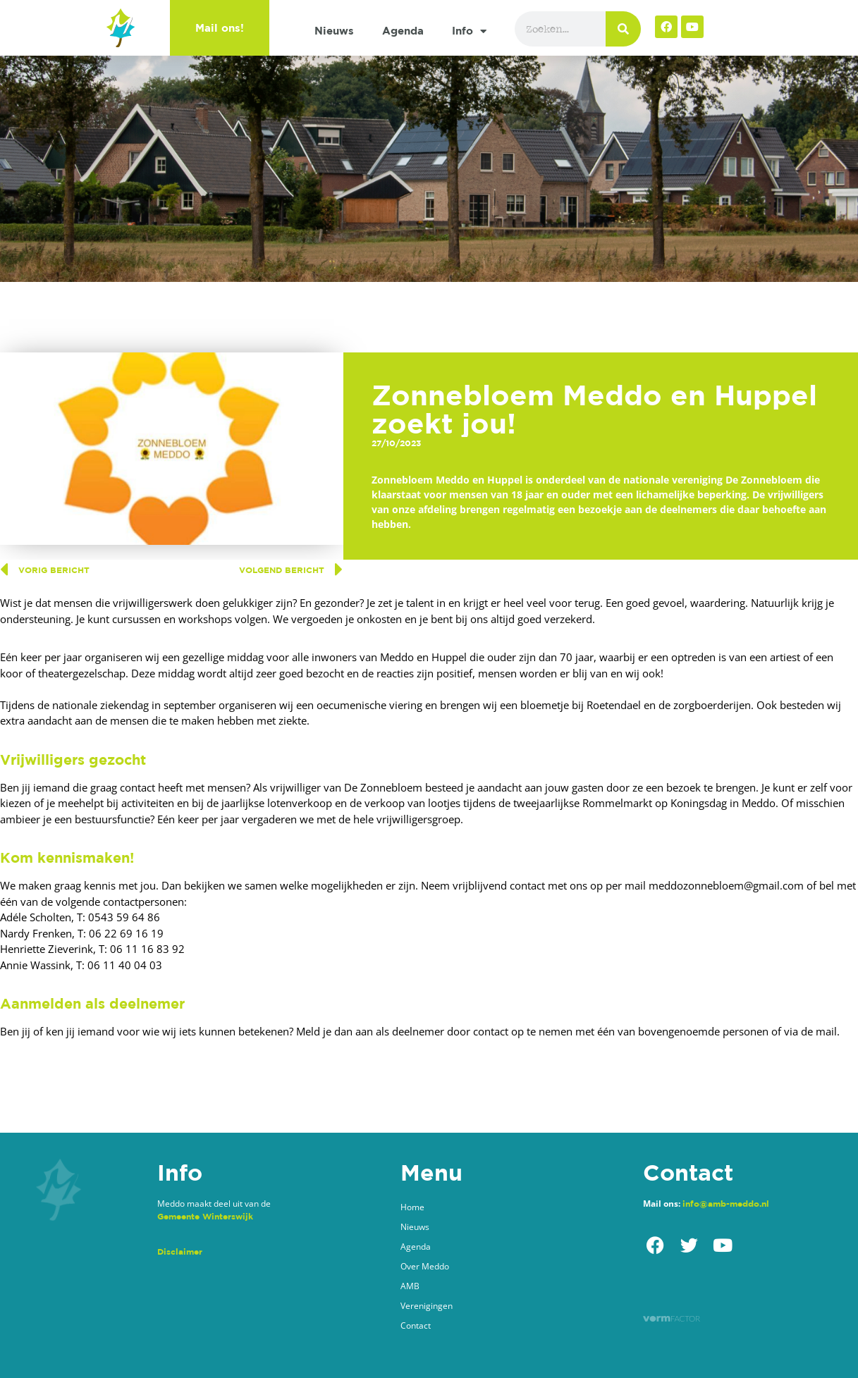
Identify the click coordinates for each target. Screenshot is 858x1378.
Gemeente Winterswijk (205, 1216)
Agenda (403, 31)
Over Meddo (424, 1266)
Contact (415, 1325)
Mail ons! (219, 28)
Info (469, 31)
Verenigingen (426, 1306)
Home (412, 1207)
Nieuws (334, 31)
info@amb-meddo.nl (725, 1203)
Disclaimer (179, 1251)
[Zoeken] (623, 29)
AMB (409, 1286)
